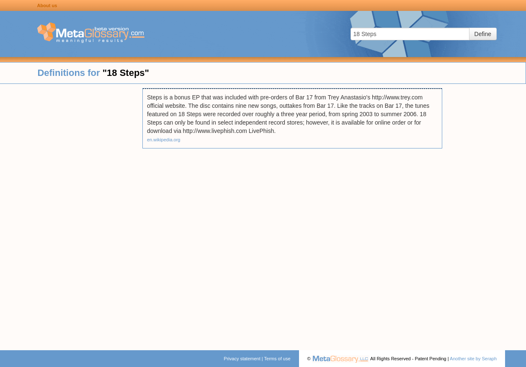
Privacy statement (242, 358)
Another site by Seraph (473, 358)
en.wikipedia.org (163, 139)
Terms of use (277, 358)
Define (482, 34)
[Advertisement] (71, 214)
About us (47, 5)
